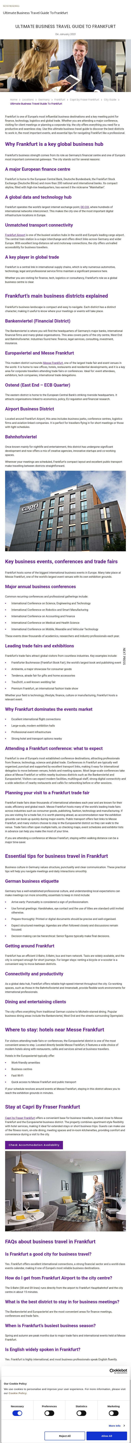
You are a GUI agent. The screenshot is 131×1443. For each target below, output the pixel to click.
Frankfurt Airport (15, 235)
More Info (114, 1425)
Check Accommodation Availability (34, 1145)
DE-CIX (85, 207)
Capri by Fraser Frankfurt (20, 1118)
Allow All (106, 1435)
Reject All (65, 1435)
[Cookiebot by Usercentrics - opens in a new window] (112, 1371)
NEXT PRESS (124, 656)
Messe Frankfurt (53, 363)
